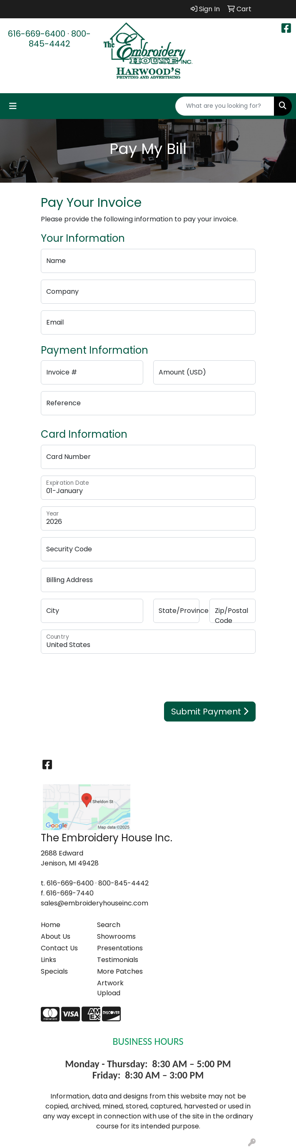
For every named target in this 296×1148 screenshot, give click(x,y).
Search (108, 925)
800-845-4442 (60, 39)
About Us (55, 936)
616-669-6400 (36, 34)
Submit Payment (210, 711)
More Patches (120, 971)
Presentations (120, 948)
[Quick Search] (224, 106)
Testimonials (117, 960)
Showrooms (116, 936)
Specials (54, 971)
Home (50, 925)
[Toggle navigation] (13, 106)
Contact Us (59, 948)
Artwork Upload (110, 988)
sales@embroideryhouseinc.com (94, 903)
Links (48, 960)
